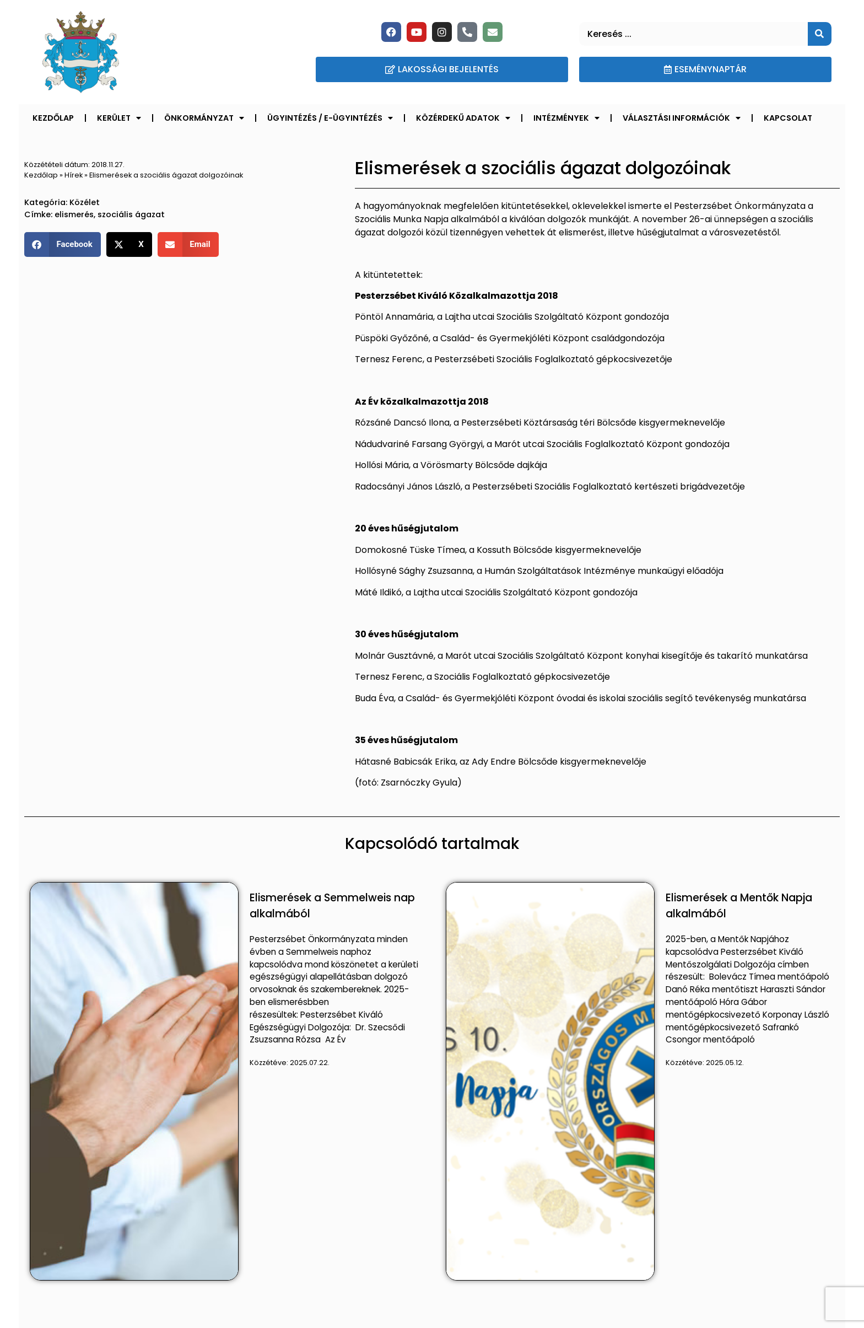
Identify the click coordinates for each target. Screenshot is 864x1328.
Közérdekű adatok (463, 118)
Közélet (84, 202)
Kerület (119, 118)
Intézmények (566, 118)
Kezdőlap (53, 117)
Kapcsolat (788, 117)
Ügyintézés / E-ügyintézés (330, 118)
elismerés (74, 214)
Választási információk (682, 118)
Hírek (73, 175)
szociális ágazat (131, 214)
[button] (62, 244)
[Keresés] (819, 34)
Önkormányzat (204, 118)
